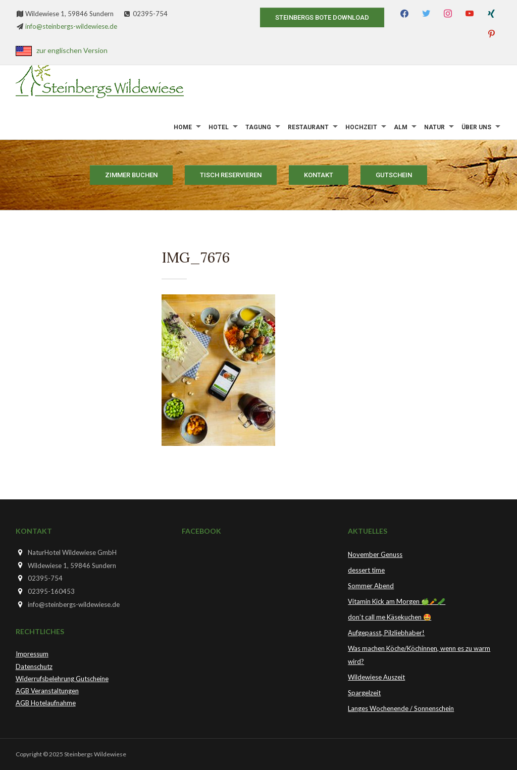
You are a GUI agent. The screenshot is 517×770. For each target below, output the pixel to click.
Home (183, 127)
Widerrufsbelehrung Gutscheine (62, 679)
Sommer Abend (371, 586)
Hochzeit (361, 127)
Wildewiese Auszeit (376, 677)
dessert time (366, 570)
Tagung (258, 127)
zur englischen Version (72, 50)
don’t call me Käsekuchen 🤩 (389, 617)
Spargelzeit (364, 693)
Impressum (32, 654)
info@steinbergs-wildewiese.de (71, 26)
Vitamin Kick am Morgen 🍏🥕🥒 (396, 601)
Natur (434, 127)
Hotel (219, 127)
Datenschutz (34, 666)
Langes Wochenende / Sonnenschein (401, 708)
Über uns (476, 127)
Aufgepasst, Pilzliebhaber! (386, 633)
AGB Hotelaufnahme (46, 703)
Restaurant (308, 127)
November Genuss (375, 554)
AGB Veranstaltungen (47, 691)
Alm (400, 127)
